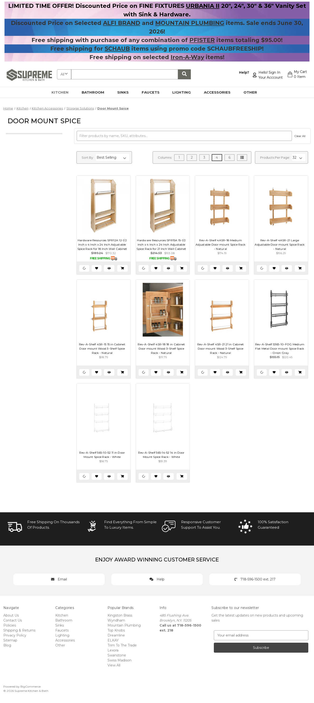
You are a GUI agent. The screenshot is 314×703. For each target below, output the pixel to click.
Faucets (153, 92)
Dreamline (116, 635)
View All (114, 665)
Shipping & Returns (19, 630)
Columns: (165, 157)
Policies (9, 625)
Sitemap (10, 640)
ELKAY (113, 640)
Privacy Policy (14, 635)
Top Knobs (116, 630)
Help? (243, 72)
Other (253, 92)
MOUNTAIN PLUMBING (189, 22)
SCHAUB (117, 48)
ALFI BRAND (121, 22)
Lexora (113, 650)
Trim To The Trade (122, 645)
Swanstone (117, 655)
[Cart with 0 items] (296, 75)
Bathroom (96, 92)
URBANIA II (203, 5)
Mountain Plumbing (124, 625)
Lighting (184, 92)
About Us (11, 615)
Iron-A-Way (187, 57)
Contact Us (12, 620)
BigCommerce (30, 686)
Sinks (125, 92)
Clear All (299, 136)
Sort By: (88, 157)
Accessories (220, 92)
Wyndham (116, 620)
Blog (7, 645)
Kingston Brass (120, 615)
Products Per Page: (275, 157)
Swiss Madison (119, 660)
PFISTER (202, 40)
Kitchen (63, 92)
